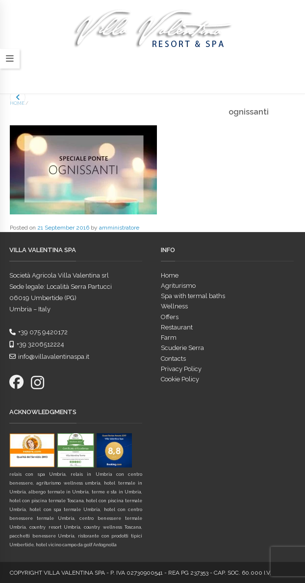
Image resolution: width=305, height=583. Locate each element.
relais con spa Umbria (37, 474)
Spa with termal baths (193, 296)
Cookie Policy (180, 379)
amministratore (119, 227)
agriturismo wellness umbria (68, 483)
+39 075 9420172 (38, 332)
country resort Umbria (54, 527)
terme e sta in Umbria (116, 492)
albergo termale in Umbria (58, 492)
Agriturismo (178, 285)
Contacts (173, 358)
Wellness (174, 306)
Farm (169, 337)
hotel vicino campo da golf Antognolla (76, 544)
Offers (169, 317)
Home (17, 103)
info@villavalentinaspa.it (49, 356)
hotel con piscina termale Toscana (46, 500)
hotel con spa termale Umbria (64, 509)
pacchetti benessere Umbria (42, 536)
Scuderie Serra (182, 347)
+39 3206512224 (36, 344)
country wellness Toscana (112, 527)
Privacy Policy (181, 369)
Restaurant (177, 327)
